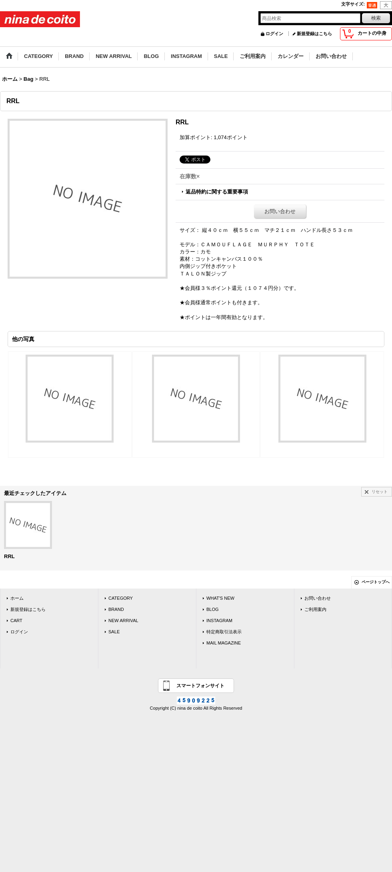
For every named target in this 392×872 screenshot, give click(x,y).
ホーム (17, 598)
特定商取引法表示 (224, 631)
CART (16, 620)
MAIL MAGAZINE (223, 643)
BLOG (212, 609)
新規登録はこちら (314, 33)
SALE (114, 631)
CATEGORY (120, 598)
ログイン (274, 33)
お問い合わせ (280, 211)
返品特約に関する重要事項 (217, 192)
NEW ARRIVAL (123, 620)
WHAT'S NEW (220, 598)
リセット (380, 491)
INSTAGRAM (219, 620)
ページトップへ (376, 582)
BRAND (116, 609)
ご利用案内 (315, 609)
